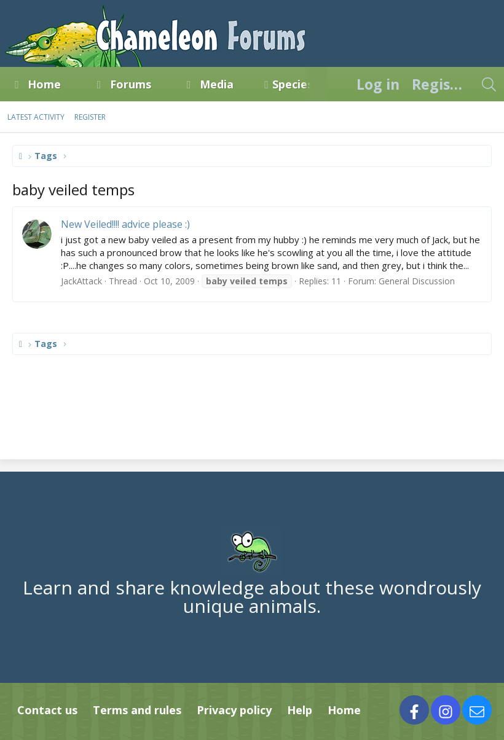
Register (90, 117)
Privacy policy (234, 710)
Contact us (47, 710)
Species (292, 84)
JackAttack (81, 281)
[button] (72, 84)
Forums (130, 84)
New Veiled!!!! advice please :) (125, 224)
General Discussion (417, 281)
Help (299, 710)
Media (217, 84)
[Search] (488, 84)
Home (44, 84)
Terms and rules (137, 710)
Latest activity (36, 117)
